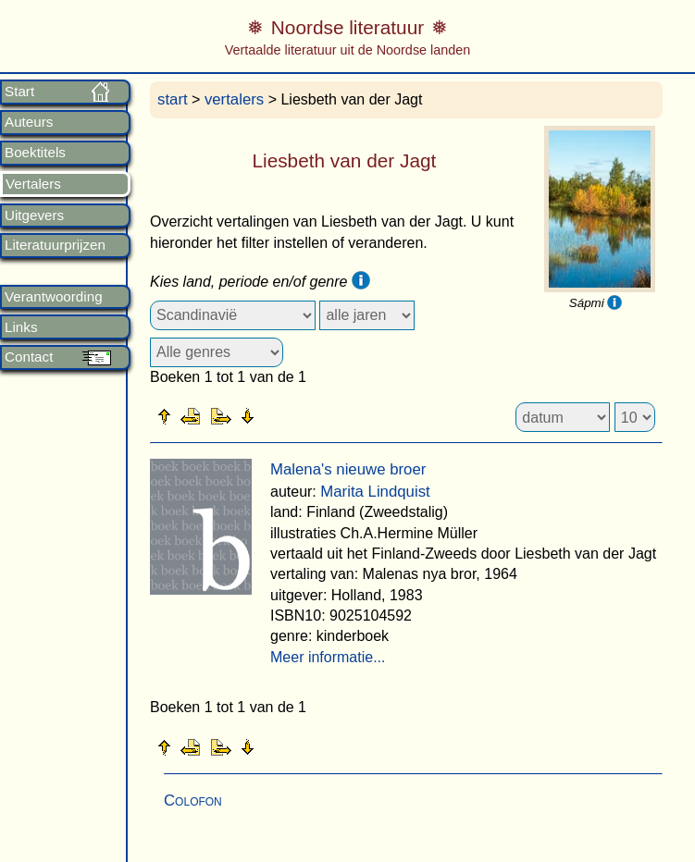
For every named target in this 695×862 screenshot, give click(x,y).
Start (19, 91)
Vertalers (33, 184)
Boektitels (35, 152)
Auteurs (29, 122)
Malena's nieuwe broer (348, 469)
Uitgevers (34, 215)
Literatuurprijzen (55, 245)
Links (21, 327)
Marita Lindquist (374, 491)
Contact (29, 357)
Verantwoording (54, 296)
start (172, 99)
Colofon (193, 800)
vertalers (234, 99)
